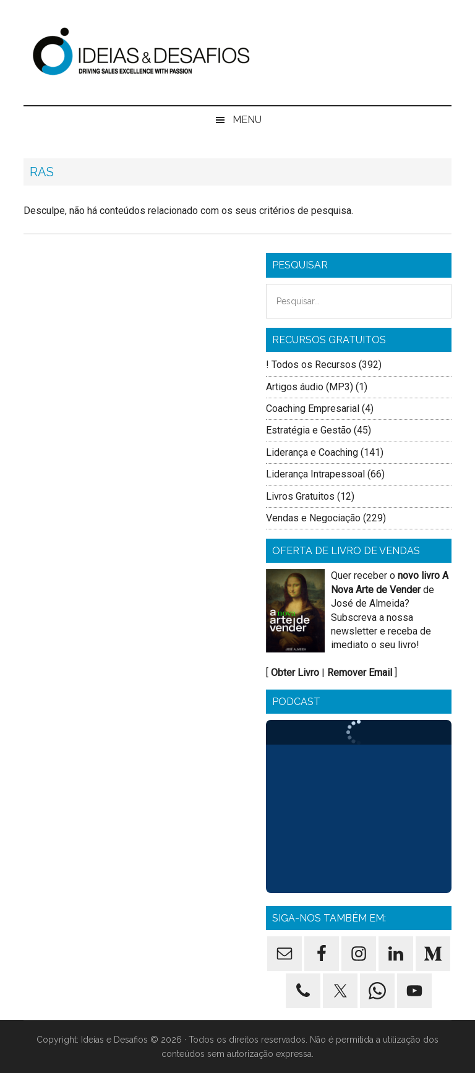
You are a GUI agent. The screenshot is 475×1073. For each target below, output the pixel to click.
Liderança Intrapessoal (315, 474)
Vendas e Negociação (313, 518)
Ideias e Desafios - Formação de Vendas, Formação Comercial (237, 52)
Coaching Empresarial (312, 408)
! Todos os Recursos (311, 364)
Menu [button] (247, 120)
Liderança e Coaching (312, 452)
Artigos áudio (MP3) (309, 387)
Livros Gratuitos (300, 496)
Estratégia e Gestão (308, 430)
